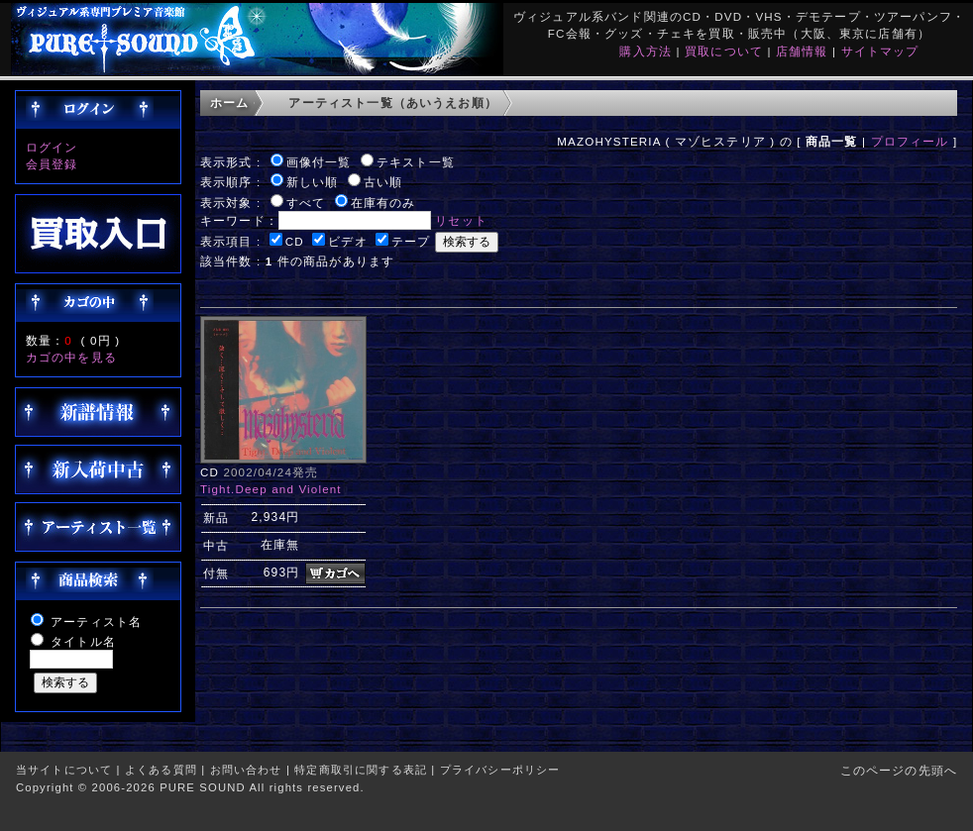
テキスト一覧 (416, 162)
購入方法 (645, 51)
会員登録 (52, 163)
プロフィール (910, 141)
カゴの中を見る (71, 357)
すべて (305, 202)
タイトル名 (83, 641)
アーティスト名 (96, 621)
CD (294, 241)
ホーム (229, 102)
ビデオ (347, 241)
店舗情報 (802, 51)
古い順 (383, 181)
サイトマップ (880, 51)
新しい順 (312, 181)
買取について (724, 51)
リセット (461, 220)
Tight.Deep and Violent (271, 488)
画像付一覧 (319, 162)
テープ (410, 241)
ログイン (52, 147)
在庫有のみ (383, 202)
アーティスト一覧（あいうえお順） (392, 102)
